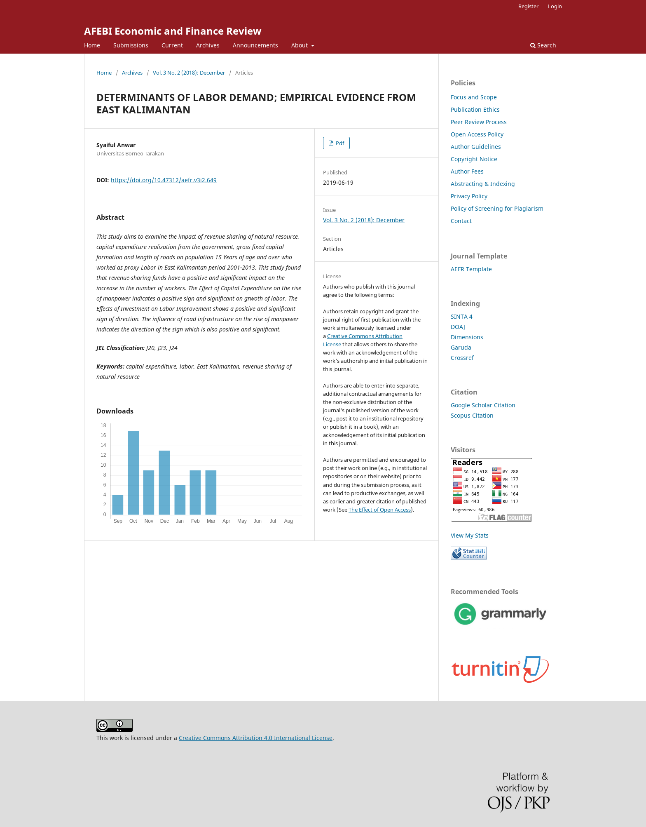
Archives (208, 45)
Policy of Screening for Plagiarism (497, 208)
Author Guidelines (476, 146)
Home (92, 45)
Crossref (462, 358)
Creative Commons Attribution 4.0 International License (255, 738)
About (300, 45)
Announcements (255, 45)
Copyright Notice (474, 159)
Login (555, 6)
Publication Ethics (475, 109)
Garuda (461, 347)
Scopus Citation (472, 415)
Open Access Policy (477, 134)
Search (543, 45)
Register (528, 6)
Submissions (130, 45)
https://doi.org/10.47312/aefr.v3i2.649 (164, 180)
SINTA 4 (462, 316)
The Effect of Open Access (380, 509)
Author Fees (467, 171)
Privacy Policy (469, 196)
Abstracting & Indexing (483, 184)
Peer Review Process (479, 122)
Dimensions (467, 337)
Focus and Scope (474, 97)
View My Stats (470, 535)
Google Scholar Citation (483, 405)
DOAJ (458, 327)
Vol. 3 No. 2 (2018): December (189, 72)
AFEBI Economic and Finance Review (173, 31)
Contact (461, 221)
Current (172, 45)
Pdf (339, 143)
